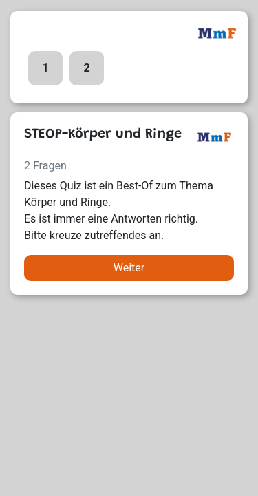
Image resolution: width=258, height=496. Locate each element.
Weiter (129, 267)
